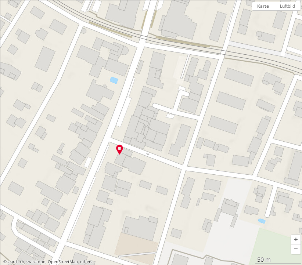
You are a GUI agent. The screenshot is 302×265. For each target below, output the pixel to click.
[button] (296, 239)
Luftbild (287, 6)
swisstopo (36, 261)
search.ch (15, 261)
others (86, 261)
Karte (263, 6)
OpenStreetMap (63, 261)
